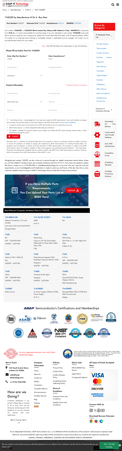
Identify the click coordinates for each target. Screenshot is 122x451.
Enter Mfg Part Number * (17, 56)
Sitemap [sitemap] (38, 403)
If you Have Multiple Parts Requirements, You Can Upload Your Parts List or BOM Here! (42, 190)
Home (4, 10)
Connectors (38, 385)
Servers (109, 57)
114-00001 (38, 288)
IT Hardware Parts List (103, 35)
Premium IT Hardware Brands (102, 109)
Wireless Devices (40, 396)
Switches (100, 57)
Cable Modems (102, 75)
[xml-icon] (36, 406)
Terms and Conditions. (68, 122)
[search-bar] (113, 4)
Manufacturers (15, 10)
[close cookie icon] (120, 445)
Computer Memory (40, 388)
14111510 (77, 23)
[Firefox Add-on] (96, 421)
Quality (36, 381)
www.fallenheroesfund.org (82, 356)
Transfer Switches (103, 53)
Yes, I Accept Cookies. (109, 445)
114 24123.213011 (42, 217)
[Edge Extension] (101, 421)
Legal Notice (76, 374)
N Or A (28, 10)
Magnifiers (100, 62)
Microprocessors (40, 392)
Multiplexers (101, 84)
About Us (37, 374)
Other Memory (102, 89)
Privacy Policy (58, 368)
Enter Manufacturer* (57, 56)
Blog (35, 399)
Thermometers (102, 48)
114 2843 (66, 217)
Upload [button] (73, 190)
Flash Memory (101, 66)
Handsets (100, 80)
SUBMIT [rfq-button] (13, 136)
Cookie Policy (58, 371)
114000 (8, 288)
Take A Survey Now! (18, 421)
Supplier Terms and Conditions (60, 403)
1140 (7, 234)
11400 (36, 271)
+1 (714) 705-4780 (18, 382)
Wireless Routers (102, 44)
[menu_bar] (118, 4)
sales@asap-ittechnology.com (16, 376)
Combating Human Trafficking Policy (59, 382)
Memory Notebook (103, 93)
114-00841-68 (11, 217)
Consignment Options (79, 377)
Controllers (100, 71)
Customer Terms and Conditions (60, 397)
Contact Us (38, 378)
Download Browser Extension (101, 416)
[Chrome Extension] (91, 421)
